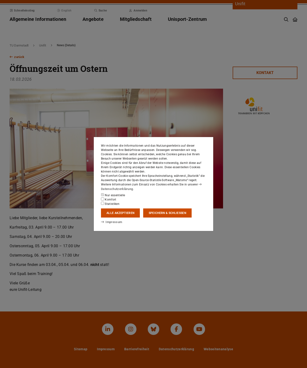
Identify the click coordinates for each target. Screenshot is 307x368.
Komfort (108, 199)
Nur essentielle (113, 195)
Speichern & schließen (167, 213)
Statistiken (110, 204)
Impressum (110, 222)
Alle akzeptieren (120, 213)
